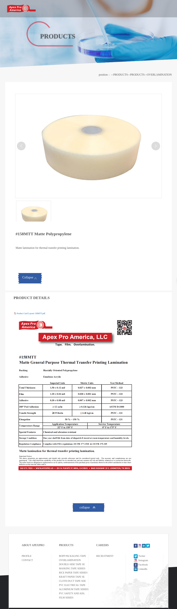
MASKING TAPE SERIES (72, 568)
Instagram (141, 560)
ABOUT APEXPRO (76, 8)
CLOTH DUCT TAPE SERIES (74, 581)
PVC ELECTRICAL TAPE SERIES (76, 585)
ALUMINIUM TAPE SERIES (73, 589)
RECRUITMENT (105, 556)
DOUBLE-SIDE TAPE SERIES (74, 564)
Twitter (139, 556)
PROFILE (26, 556)
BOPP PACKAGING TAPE (72, 556)
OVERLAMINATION (159, 74)
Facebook (141, 564)
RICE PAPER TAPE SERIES (73, 572)
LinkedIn (140, 569)
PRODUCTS (110, 8)
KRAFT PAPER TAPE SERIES (74, 577)
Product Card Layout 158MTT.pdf (31, 313)
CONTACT (27, 560)
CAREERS (140, 8)
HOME (44, 8)
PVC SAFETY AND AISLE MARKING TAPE (82, 593)
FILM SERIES (66, 597)
